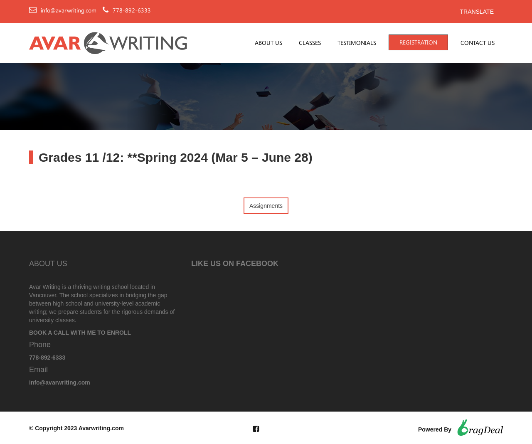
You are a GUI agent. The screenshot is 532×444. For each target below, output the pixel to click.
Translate (477, 11)
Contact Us (478, 42)
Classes (310, 42)
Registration (418, 42)
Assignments (266, 205)
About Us (268, 42)
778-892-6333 (132, 10)
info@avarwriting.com (68, 10)
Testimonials (356, 42)
